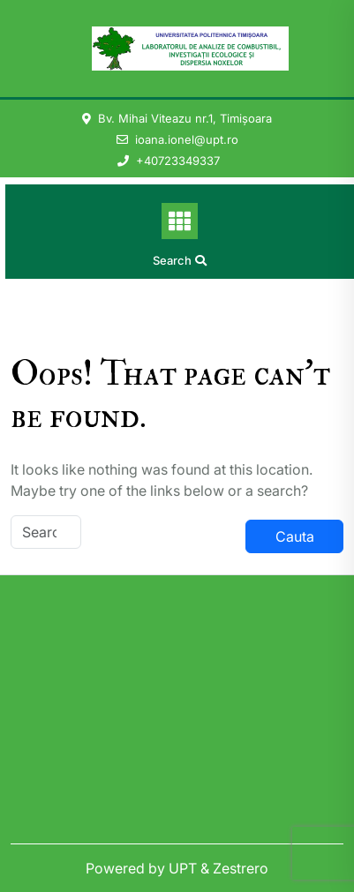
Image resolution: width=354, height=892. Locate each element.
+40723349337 (178, 161)
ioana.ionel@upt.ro (186, 139)
